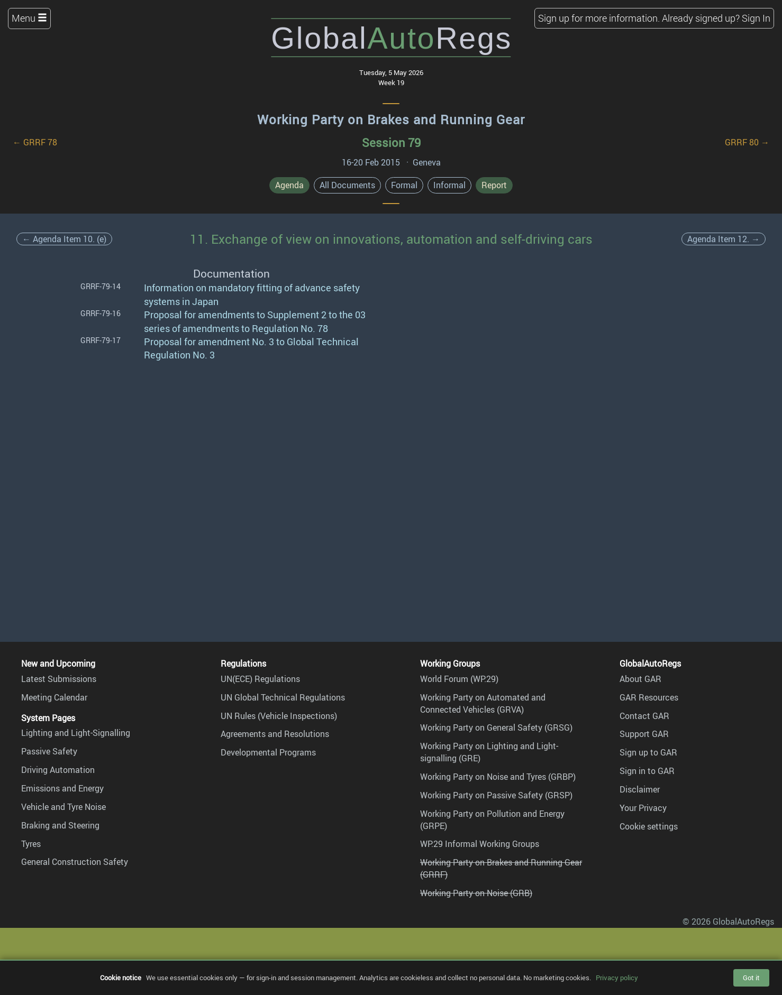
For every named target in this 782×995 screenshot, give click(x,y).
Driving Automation (58, 770)
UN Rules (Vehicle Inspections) (279, 716)
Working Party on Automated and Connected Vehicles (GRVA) (482, 703)
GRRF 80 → (747, 142)
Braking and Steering (60, 825)
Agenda (289, 185)
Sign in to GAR (647, 771)
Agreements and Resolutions (275, 734)
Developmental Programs (268, 752)
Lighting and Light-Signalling (75, 733)
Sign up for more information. (599, 18)
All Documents (347, 185)
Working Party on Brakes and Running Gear (391, 119)
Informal (449, 185)
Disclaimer (640, 789)
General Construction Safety (74, 862)
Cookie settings (649, 826)
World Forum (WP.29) (459, 679)
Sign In (756, 18)
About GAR (640, 679)
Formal (404, 185)
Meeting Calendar (54, 697)
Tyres (31, 844)
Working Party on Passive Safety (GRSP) (496, 795)
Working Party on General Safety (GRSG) (496, 727)
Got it (751, 977)
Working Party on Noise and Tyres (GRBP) (498, 776)
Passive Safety (49, 751)
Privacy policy (617, 977)
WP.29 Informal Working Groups (479, 844)
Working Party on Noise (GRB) (476, 893)
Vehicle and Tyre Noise (63, 807)
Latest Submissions (58, 679)
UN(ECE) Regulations (260, 679)
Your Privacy (643, 808)
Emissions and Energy (62, 788)
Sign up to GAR (648, 752)
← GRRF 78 (35, 142)
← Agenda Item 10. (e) (64, 239)
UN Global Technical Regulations (283, 697)
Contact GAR (644, 716)
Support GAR (644, 734)
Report (494, 185)
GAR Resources (649, 697)
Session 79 (391, 142)
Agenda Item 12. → (723, 239)
